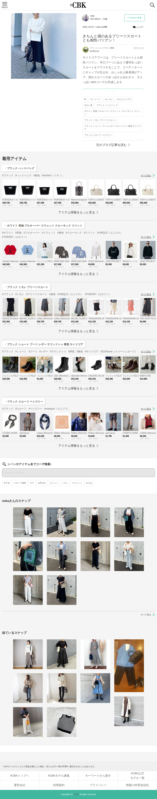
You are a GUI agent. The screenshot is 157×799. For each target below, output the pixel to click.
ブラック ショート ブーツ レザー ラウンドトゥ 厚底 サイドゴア (112, 127)
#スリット (89, 232)
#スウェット (48, 232)
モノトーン (95, 99)
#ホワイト (7, 232)
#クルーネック (74, 232)
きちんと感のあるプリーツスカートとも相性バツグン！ (112, 38)
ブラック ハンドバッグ (107, 105)
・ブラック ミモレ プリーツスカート (26, 287)
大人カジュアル (124, 99)
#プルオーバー (32, 232)
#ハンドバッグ (23, 175)
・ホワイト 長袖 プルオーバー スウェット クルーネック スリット (43, 225)
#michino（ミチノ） (53, 175)
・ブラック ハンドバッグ (19, 168)
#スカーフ (21, 408)
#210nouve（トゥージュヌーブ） (119, 351)
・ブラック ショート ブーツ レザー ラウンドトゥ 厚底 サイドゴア (43, 344)
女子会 (7, 483)
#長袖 (18, 232)
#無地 (36, 175)
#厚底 (71, 351)
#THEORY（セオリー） (15, 237)
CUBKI (78, 5)
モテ (32, 483)
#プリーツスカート (36, 294)
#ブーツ (32, 351)
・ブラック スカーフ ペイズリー (23, 401)
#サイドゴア (92, 351)
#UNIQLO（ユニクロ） (110, 232)
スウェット (77, 483)
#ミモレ (19, 294)
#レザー (43, 351)
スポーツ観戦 (20, 483)
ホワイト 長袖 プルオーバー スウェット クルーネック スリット (112, 112)
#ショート (21, 351)
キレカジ (109, 99)
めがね (89, 483)
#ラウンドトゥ (58, 351)
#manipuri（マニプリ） (57, 408)
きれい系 (88, 105)
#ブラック (7, 175)
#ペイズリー (35, 408)
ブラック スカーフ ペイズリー (98, 135)
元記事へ (113, 92)
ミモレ (65, 483)
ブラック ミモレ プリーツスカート (100, 120)
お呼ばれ (42, 483)
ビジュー (54, 483)
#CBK (76, 794)
